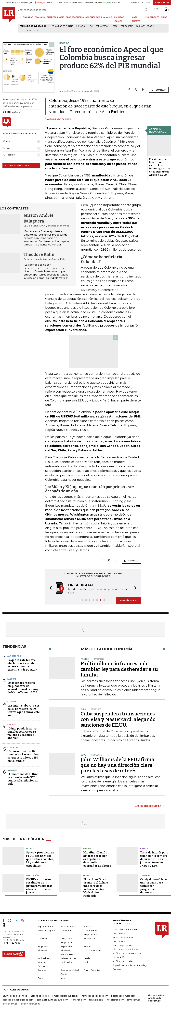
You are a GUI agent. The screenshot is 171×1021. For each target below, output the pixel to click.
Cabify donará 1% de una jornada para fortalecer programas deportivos (153, 886)
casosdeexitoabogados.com (17, 999)
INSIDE (164, 17)
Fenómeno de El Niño (62, 26)
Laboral (11, 679)
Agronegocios (45, 926)
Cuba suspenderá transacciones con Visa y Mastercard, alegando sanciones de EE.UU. (118, 719)
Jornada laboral (145, 26)
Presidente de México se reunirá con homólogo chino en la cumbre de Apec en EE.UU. (159, 167)
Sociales (42, 978)
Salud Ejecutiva (92, 970)
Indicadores (44, 958)
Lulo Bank (26, 30)
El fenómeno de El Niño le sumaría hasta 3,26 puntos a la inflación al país (23, 779)
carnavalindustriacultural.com (52, 999)
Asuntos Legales (46, 930)
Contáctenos (120, 941)
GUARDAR (158, 89)
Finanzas (42, 950)
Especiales (66, 946)
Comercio (12, 747)
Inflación (81, 26)
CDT (36, 30)
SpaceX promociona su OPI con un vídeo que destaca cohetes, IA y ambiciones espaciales (40, 859)
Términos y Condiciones (125, 949)
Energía (11, 724)
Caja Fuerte (67, 930)
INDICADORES (152, 17)
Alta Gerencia (68, 926)
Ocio (86, 962)
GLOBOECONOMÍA (75, 17)
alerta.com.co (9, 1003)
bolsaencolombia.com (123, 995)
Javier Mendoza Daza (58, 119)
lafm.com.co (134, 999)
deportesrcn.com (30, 1003)
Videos (64, 978)
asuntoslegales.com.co (14, 995)
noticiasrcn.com (115, 999)
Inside (87, 958)
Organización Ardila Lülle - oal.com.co (156, 998)
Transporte (147, 875)
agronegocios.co (39, 995)
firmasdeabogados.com (95, 995)
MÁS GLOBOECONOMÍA (147, 806)
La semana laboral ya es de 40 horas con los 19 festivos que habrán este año (23, 710)
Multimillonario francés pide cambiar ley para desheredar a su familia (119, 669)
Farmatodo (102, 26)
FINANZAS (28, 17)
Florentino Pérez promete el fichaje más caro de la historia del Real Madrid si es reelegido (95, 887)
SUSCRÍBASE (161, 2)
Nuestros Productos (123, 937)
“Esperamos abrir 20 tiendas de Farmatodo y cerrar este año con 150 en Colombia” (23, 756)
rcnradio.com (96, 999)
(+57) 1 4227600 (11, 942)
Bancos (144, 848)
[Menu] (20, 17)
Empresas (43, 946)
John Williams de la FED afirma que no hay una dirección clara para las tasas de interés (117, 765)
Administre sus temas (17, 165)
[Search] (146, 10)
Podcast (42, 970)
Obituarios (66, 962)
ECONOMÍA (40, 17)
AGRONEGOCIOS (93, 17)
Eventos (88, 946)
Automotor (14, 656)
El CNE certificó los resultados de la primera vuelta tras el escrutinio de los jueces (39, 886)
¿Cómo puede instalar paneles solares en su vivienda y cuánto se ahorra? (22, 733)
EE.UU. (29, 848)
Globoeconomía (93, 950)
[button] (49, 588)
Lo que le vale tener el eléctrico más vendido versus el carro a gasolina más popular (22, 664)
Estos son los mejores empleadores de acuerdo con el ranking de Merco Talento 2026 (23, 687)
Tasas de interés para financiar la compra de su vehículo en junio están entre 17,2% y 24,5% (154, 859)
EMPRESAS (52, 17)
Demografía (127, 26)
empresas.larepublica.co (65, 995)
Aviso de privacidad (123, 945)
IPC (91, 26)
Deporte (88, 875)
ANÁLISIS (107, 17)
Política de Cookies (123, 961)
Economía (89, 938)
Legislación (32, 875)
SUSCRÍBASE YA (128, 600)
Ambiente (12, 770)
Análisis (88, 926)
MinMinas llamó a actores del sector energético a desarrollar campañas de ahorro (97, 859)
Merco (114, 26)
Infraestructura (68, 958)
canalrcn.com (78, 999)
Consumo (43, 938)
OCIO (61, 17)
